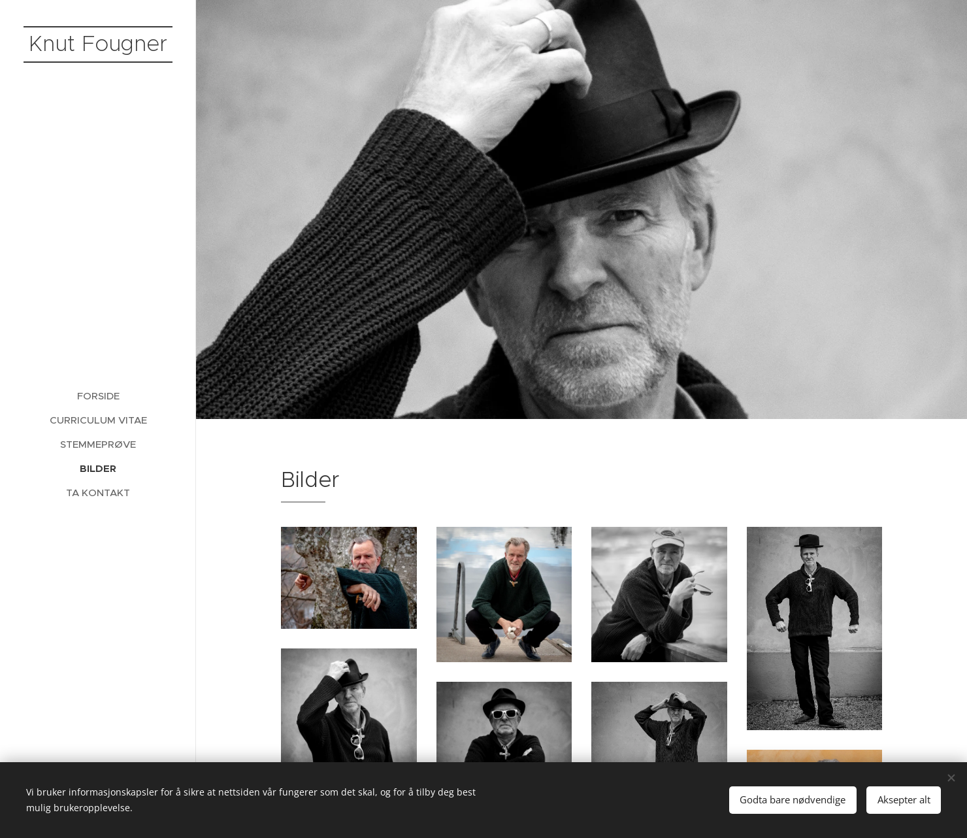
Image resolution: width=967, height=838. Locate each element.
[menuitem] (98, 395)
